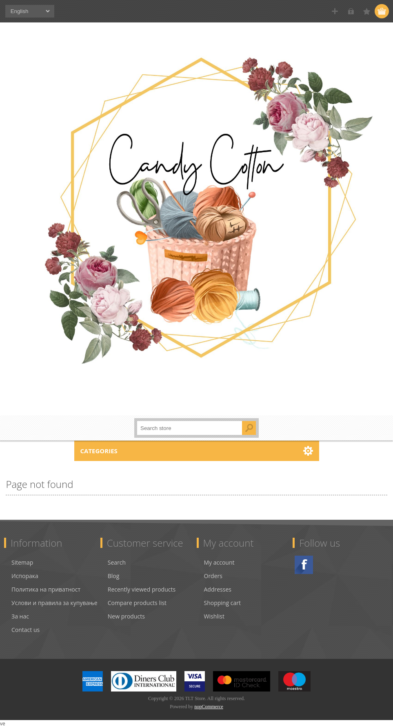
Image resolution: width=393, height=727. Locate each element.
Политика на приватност (45, 589)
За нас (20, 616)
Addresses (217, 589)
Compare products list (137, 603)
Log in (351, 11)
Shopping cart (222, 603)
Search (117, 562)
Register (335, 11)
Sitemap (22, 562)
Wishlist (214, 616)
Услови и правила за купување (54, 603)
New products (126, 616)
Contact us (25, 630)
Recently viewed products (141, 589)
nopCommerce (208, 706)
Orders (213, 576)
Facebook (304, 565)
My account (219, 562)
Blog (114, 576)
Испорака (24, 576)
